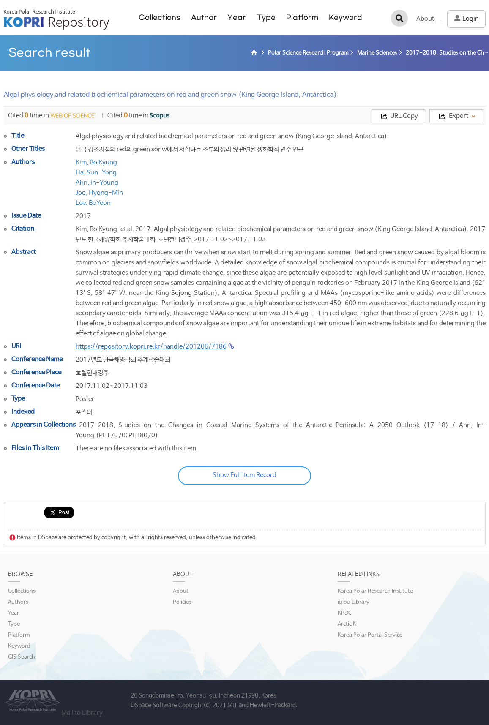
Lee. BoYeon (93, 203)
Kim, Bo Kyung (96, 162)
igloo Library (353, 602)
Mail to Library (82, 713)
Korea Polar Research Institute (375, 591)
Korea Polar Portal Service (370, 635)
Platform (302, 18)
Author (204, 18)
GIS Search (21, 657)
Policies (182, 602)
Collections (159, 18)
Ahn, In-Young (97, 182)
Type (266, 18)
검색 (399, 18)
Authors (18, 602)
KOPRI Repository (56, 19)
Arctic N (347, 624)
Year (236, 18)
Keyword (345, 18)
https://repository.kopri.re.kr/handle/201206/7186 (151, 346)
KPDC (345, 613)
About (425, 18)
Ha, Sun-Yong (96, 172)
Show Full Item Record (244, 475)
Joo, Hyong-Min (99, 192)
